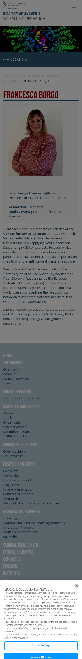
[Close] (77, 588)
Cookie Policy (63, 618)
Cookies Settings (41, 647)
